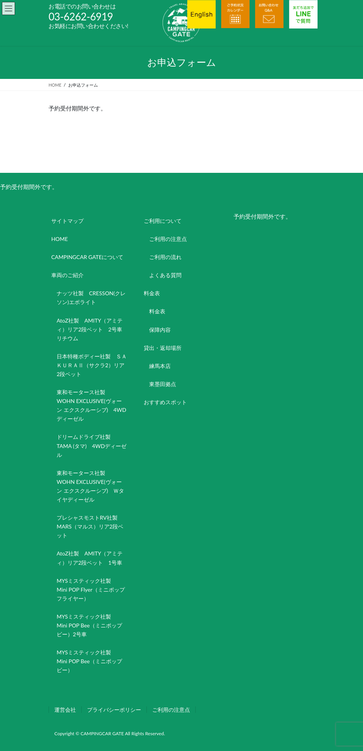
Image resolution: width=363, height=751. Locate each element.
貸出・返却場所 (163, 348)
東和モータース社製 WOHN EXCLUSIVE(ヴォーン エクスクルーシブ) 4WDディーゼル (91, 405)
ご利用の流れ (165, 257)
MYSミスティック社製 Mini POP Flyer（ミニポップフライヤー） (91, 589)
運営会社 (65, 709)
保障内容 (160, 329)
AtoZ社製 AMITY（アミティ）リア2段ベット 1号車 (90, 557)
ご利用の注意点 (168, 239)
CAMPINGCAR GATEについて (87, 257)
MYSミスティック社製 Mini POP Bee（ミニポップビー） (89, 661)
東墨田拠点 (162, 384)
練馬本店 (160, 366)
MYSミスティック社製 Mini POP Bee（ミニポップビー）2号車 (89, 625)
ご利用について (163, 220)
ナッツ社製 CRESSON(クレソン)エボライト (91, 297)
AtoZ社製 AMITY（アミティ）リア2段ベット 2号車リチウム (90, 329)
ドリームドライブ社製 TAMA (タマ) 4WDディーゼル (91, 445)
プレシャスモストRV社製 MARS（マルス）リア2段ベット (90, 526)
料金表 (152, 293)
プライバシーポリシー (114, 709)
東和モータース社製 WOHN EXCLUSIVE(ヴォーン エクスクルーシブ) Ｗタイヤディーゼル (90, 486)
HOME (59, 239)
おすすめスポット (165, 402)
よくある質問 (165, 275)
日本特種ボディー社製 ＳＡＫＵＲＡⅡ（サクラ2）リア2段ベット (92, 365)
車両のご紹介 (67, 275)
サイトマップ (67, 220)
